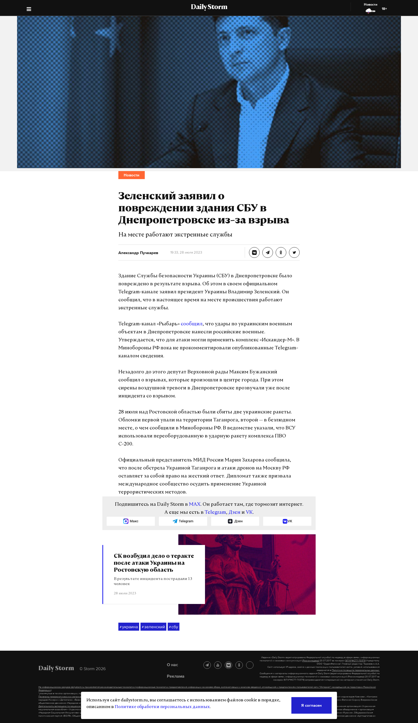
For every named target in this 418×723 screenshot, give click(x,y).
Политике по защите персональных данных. (356, 670)
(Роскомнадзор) (310, 660)
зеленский (153, 627)
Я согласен (311, 705)
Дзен (234, 512)
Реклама (175, 676)
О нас (172, 664)
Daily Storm (209, 7)
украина (129, 627)
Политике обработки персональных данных (162, 707)
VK (249, 512)
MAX (194, 504)
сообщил (192, 324)
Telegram (215, 512)
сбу (173, 627)
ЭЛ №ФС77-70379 (355, 660)
